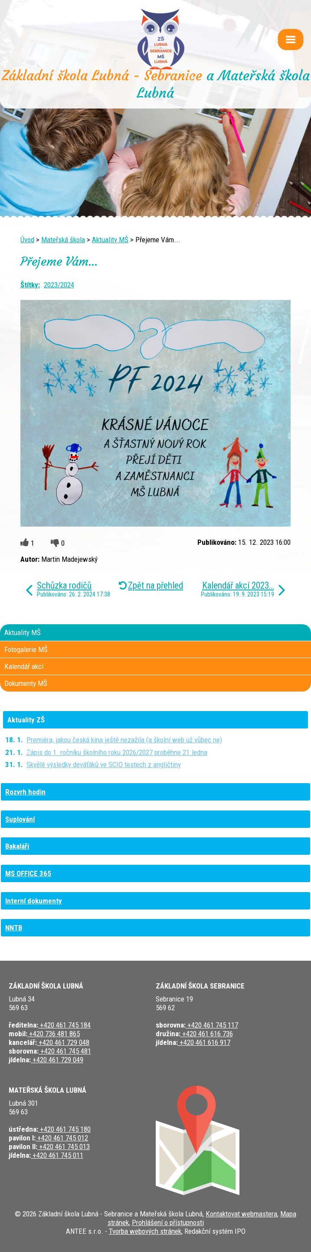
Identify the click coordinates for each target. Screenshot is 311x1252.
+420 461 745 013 (63, 1146)
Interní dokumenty (33, 900)
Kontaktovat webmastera (241, 1213)
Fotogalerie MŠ (26, 649)
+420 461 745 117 (212, 1025)
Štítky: (30, 284)
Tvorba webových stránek (145, 1231)
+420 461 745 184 (64, 1025)
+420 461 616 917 (204, 1042)
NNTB (13, 927)
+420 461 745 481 (65, 1051)
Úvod (27, 239)
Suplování (20, 819)
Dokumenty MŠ (25, 683)
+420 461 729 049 (57, 1059)
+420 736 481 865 (53, 1033)
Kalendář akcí (23, 666)
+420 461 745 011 (57, 1155)
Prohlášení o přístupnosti (168, 1222)
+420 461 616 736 (206, 1033)
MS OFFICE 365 (28, 873)
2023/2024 (59, 284)
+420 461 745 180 (64, 1129)
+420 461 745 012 (62, 1137)
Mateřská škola (63, 239)
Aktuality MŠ (110, 239)
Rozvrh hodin (25, 791)
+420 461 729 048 (63, 1042)
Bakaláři (17, 846)
